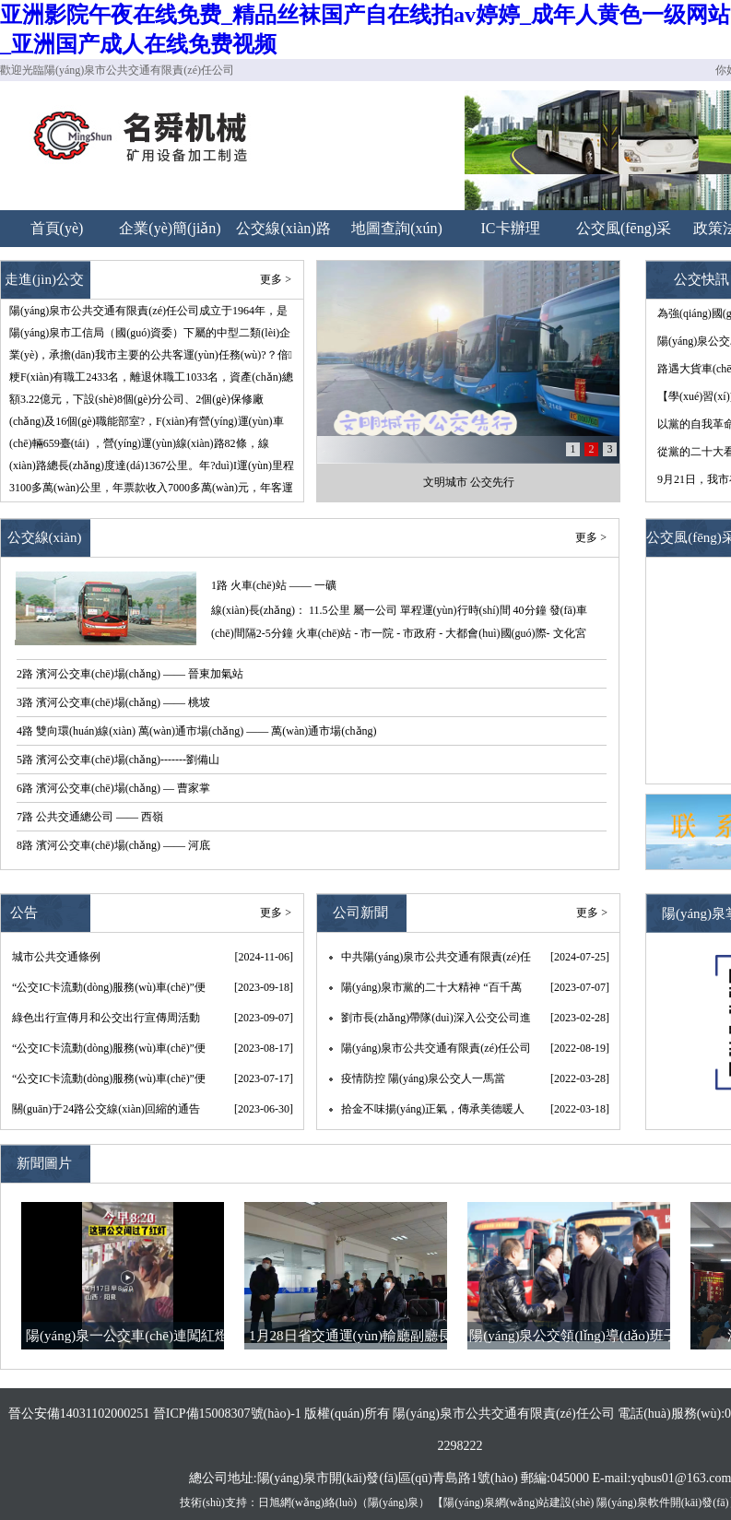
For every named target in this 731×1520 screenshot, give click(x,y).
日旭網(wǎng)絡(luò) (307, 1502)
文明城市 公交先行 (468, 482)
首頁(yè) (57, 228)
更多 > (275, 279)
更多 (586, 537)
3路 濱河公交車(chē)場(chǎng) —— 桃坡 (113, 702)
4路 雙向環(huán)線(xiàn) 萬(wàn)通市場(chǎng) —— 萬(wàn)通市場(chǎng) (197, 731)
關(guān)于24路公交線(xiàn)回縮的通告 (106, 1108)
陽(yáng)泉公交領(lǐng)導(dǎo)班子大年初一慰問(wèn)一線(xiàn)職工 (573, 1338)
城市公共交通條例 (56, 956)
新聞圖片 (44, 1163)
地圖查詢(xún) (396, 228)
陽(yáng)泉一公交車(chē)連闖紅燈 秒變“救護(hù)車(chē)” (127, 1338)
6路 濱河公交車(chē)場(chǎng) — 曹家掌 (113, 788)
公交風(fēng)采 (623, 228)
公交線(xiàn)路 (283, 228)
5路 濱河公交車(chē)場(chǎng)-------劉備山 (118, 759)
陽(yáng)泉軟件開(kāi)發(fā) (662, 1502)
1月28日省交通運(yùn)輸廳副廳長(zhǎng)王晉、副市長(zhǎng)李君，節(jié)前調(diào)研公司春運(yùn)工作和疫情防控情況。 (349, 1338)
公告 (24, 912)
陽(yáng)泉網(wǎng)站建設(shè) (518, 1502)
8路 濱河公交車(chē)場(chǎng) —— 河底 (113, 845)
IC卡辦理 (510, 228)
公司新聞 (360, 912)
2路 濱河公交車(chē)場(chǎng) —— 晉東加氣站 (130, 673)
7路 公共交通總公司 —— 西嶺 (90, 816)
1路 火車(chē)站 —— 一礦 (273, 585)
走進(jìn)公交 (44, 279)
